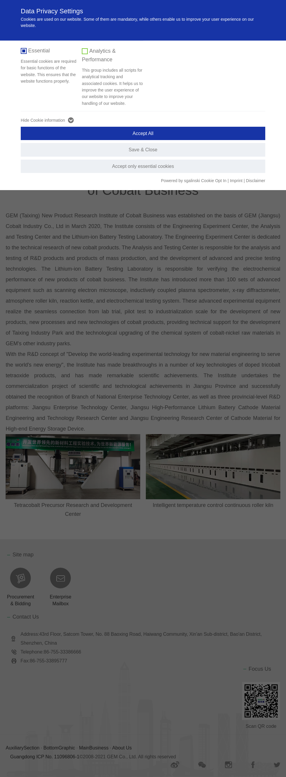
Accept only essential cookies (143, 166)
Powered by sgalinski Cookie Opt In (194, 180)
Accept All (142, 133)
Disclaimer (255, 180)
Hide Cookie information (43, 120)
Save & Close (143, 149)
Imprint (236, 180)
